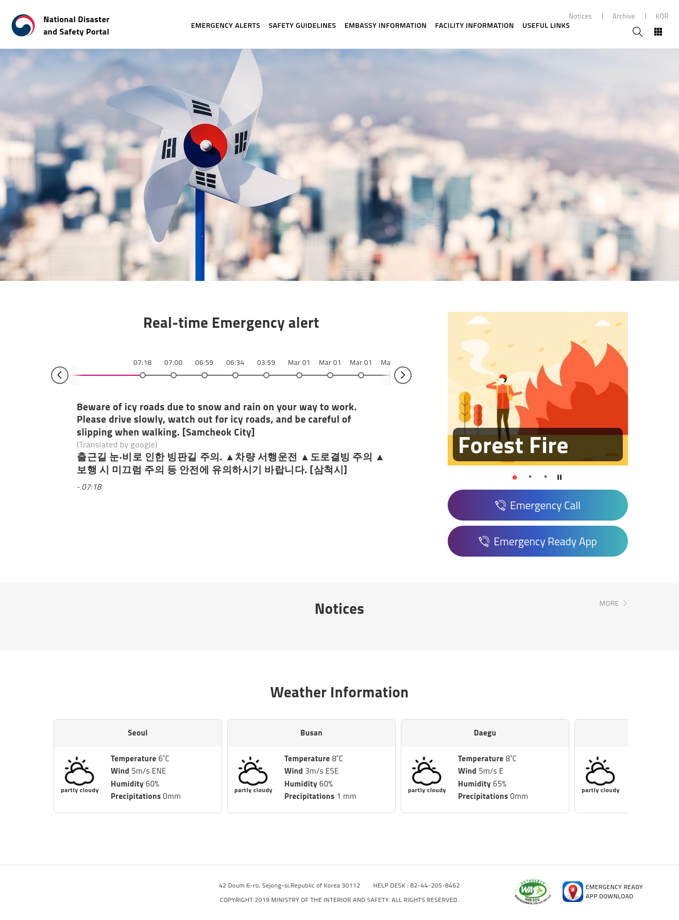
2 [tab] (530, 477)
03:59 (266, 362)
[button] (515, 477)
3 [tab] (545, 477)
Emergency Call (545, 505)
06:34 (235, 362)
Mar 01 (299, 362)
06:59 (204, 362)
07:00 (173, 362)
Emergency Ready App (545, 541)
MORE (609, 603)
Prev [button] (60, 375)
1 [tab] (515, 477)
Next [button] (403, 375)
